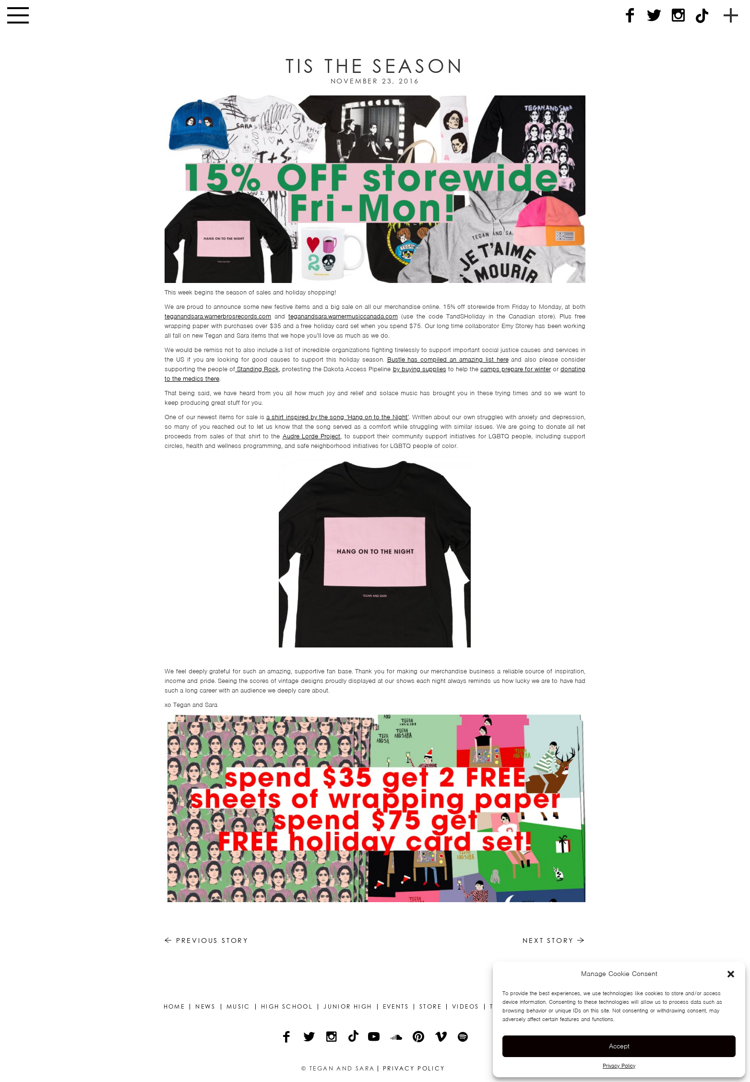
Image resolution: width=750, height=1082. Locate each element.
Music (238, 1007)
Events (396, 1007)
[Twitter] (654, 15)
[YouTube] (374, 1038)
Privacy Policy (619, 1066)
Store (430, 1007)
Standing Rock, (257, 369)
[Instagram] (678, 15)
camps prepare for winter (515, 369)
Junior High (347, 1007)
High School (287, 1007)
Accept (619, 1046)
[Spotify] (463, 1038)
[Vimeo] (441, 1038)
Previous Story (207, 940)
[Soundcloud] (397, 1038)
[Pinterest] (419, 1038)
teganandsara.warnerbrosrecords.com (218, 316)
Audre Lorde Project (312, 436)
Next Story (554, 940)
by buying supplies (419, 369)
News (205, 1007)
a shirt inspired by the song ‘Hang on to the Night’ (337, 417)
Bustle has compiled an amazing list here (448, 359)
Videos (465, 1007)
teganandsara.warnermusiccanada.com (343, 316)
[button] (731, 974)
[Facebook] (630, 15)
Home (174, 1007)
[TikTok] (702, 15)
